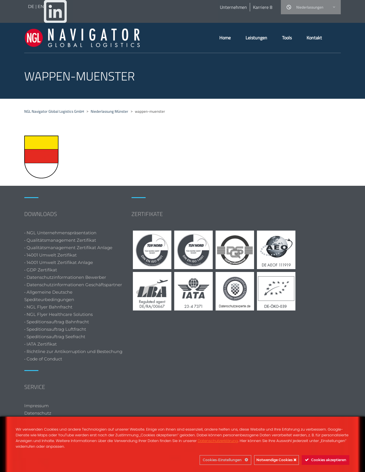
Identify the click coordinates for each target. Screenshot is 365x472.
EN (41, 6)
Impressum (36, 405)
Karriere (262, 7)
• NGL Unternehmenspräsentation (60, 232)
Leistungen (256, 37)
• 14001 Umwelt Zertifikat (50, 255)
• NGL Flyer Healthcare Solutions (58, 314)
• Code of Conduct (43, 359)
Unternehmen (233, 7)
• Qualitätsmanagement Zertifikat (60, 240)
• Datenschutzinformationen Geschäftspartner (73, 284)
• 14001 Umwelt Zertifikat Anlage (58, 262)
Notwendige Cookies (276, 460)
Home (225, 37)
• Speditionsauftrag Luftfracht (55, 329)
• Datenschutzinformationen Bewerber (65, 277)
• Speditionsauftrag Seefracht (54, 336)
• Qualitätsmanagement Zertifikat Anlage (68, 247)
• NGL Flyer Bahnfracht (48, 307)
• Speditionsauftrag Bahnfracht (56, 321)
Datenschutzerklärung (218, 440)
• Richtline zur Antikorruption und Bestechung (73, 351)
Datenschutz (37, 413)
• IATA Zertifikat (41, 344)
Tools (287, 37)
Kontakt (314, 37)
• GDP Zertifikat (40, 270)
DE (31, 6)
